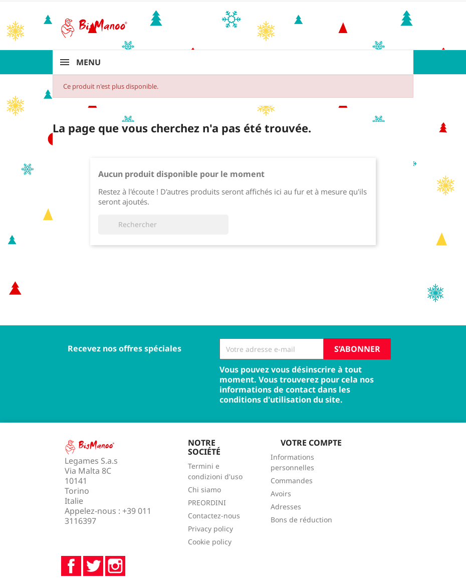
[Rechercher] (163, 225)
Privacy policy (210, 528)
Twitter (93, 566)
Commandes (292, 480)
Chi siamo (204, 489)
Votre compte (311, 442)
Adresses (286, 506)
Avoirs (281, 493)
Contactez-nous (214, 515)
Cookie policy (209, 541)
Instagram (115, 566)
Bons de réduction (301, 519)
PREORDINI (207, 502)
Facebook (71, 566)
